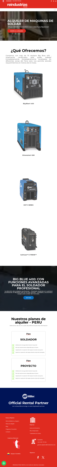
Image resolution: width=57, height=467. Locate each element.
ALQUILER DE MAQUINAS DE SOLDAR (30, 22)
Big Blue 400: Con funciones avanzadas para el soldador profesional (28, 286)
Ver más (28, 300)
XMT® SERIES (28, 205)
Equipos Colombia (15, 453)
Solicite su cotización (16, 31)
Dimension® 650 (28, 155)
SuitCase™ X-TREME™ (28, 255)
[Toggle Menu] (55, 9)
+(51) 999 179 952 (41, 442)
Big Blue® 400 (28, 103)
